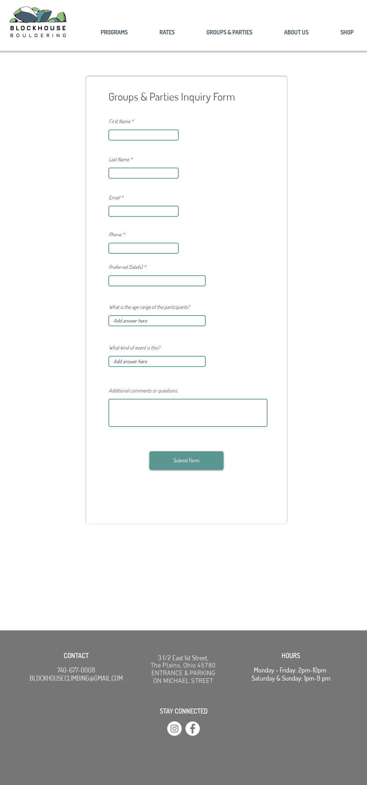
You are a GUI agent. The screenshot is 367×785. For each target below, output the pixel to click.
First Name (119, 121)
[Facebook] (192, 728)
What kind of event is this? (134, 347)
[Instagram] (174, 728)
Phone (115, 234)
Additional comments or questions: (143, 390)
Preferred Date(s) (126, 267)
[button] (286, 32)
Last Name (119, 159)
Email (114, 197)
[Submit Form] (186, 460)
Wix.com (110, 782)
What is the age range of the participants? (149, 307)
